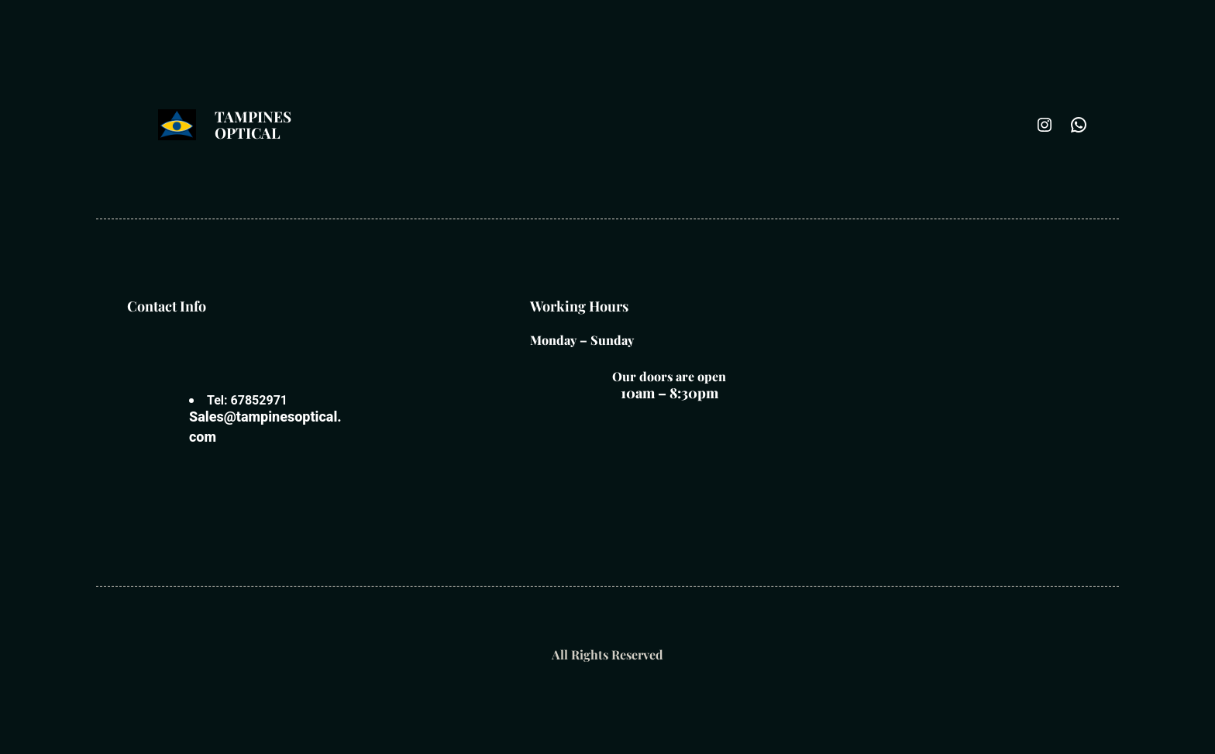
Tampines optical (253, 124)
